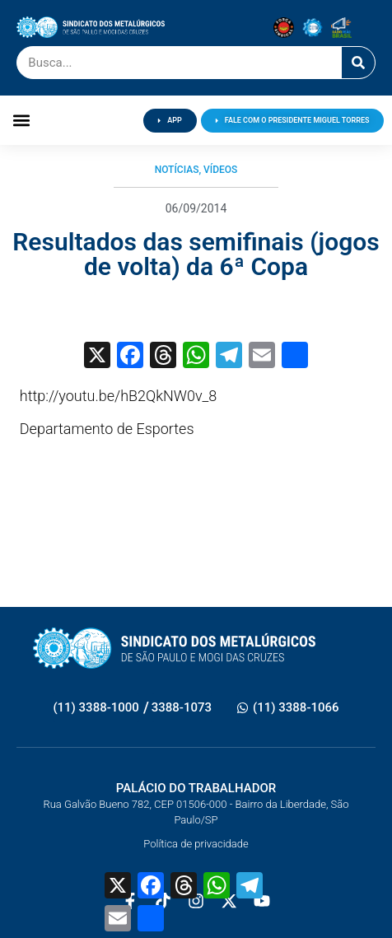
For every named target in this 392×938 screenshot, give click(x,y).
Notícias (177, 169)
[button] (21, 120)
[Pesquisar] (358, 62)
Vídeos (220, 169)
